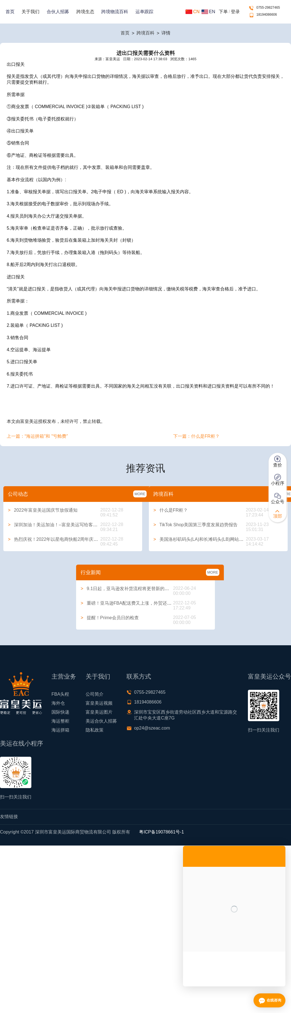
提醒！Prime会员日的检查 (110, 617)
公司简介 (95, 694)
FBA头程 (60, 694)
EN (208, 11)
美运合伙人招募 (101, 721)
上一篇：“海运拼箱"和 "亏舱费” (37, 436)
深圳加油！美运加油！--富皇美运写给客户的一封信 (61, 524)
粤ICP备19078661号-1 (161, 832)
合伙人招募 (58, 11)
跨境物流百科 (114, 11)
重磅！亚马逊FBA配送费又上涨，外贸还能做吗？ (133, 603)
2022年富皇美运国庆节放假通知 (43, 510)
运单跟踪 (144, 11)
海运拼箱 (60, 730)
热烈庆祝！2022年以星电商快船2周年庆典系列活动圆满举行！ (73, 539)
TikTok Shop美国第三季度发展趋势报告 (195, 524)
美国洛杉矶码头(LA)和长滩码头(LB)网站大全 (200, 539)
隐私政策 (95, 730)
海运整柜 (60, 721)
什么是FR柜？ (170, 510)
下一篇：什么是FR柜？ (196, 436)
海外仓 (58, 703)
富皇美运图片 (99, 712)
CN (193, 11)
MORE (140, 494)
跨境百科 (145, 33)
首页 (10, 11)
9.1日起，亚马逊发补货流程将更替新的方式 (127, 588)
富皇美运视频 (99, 703)
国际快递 (60, 712)
